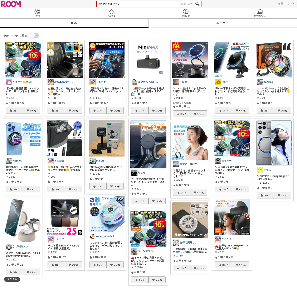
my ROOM (260, 13)
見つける (111, 13)
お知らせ (185, 13)
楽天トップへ (286, 3)
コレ (16, 111)
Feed (37, 13)
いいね (33, 111)
